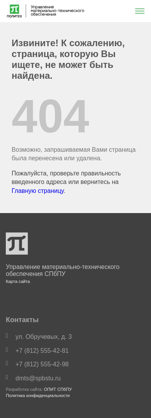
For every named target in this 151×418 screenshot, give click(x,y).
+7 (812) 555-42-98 (42, 364)
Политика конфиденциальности (38, 395)
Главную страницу (37, 190)
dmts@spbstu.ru (38, 378)
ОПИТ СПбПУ (58, 389)
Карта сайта (18, 281)
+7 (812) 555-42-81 (42, 350)
